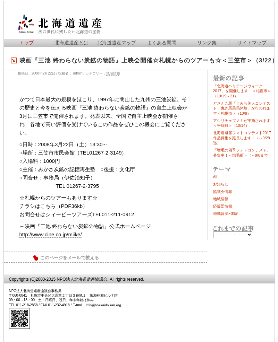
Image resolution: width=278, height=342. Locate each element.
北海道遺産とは (71, 42)
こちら (48, 206)
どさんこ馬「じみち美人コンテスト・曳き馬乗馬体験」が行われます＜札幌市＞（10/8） (241, 108)
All (215, 177)
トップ (26, 42)
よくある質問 (161, 42)
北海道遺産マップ (116, 42)
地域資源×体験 (225, 213)
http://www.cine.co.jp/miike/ (50, 234)
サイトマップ (252, 42)
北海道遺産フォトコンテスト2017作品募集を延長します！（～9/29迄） (242, 138)
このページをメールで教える (69, 257)
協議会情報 (222, 192)
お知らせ (220, 184)
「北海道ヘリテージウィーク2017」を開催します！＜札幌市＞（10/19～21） (242, 91)
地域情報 (113, 73)
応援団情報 (222, 206)
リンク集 (207, 42)
